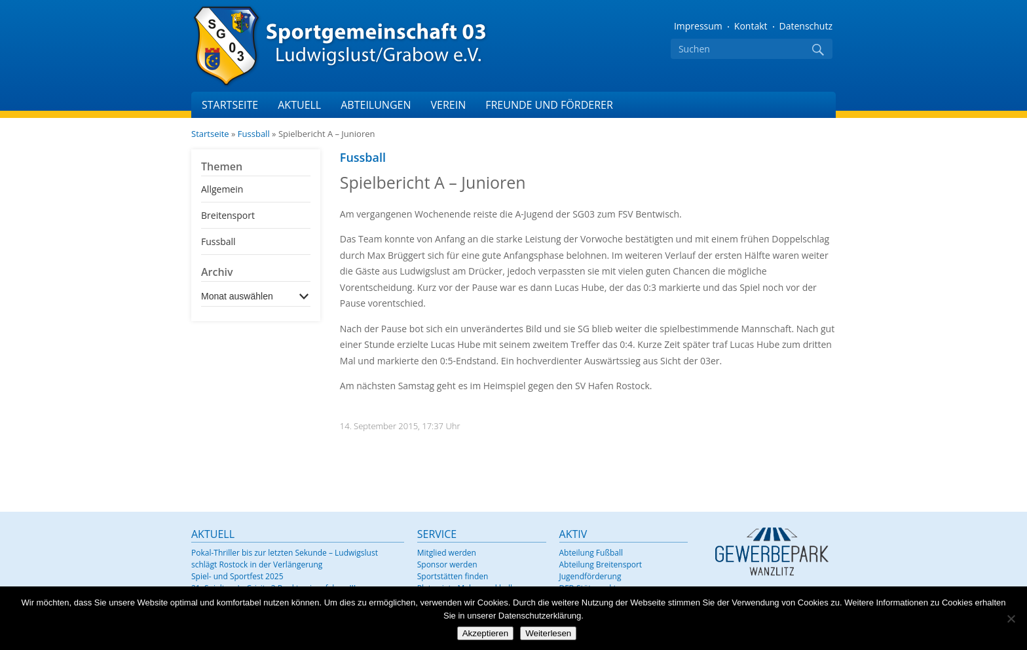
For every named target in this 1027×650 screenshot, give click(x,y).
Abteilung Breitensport (601, 564)
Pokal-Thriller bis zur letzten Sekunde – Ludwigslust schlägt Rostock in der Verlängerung (284, 558)
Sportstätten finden (453, 576)
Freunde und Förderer (549, 105)
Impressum (698, 26)
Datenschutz (805, 26)
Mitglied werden (446, 552)
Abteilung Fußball (591, 552)
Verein (448, 105)
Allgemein (222, 189)
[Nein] (1010, 618)
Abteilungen (376, 105)
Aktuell (299, 105)
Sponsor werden (447, 564)
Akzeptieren (485, 633)
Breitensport (228, 215)
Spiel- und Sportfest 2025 (237, 576)
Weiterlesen (548, 633)
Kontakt (751, 26)
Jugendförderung (590, 576)
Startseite (230, 105)
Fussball (254, 134)
